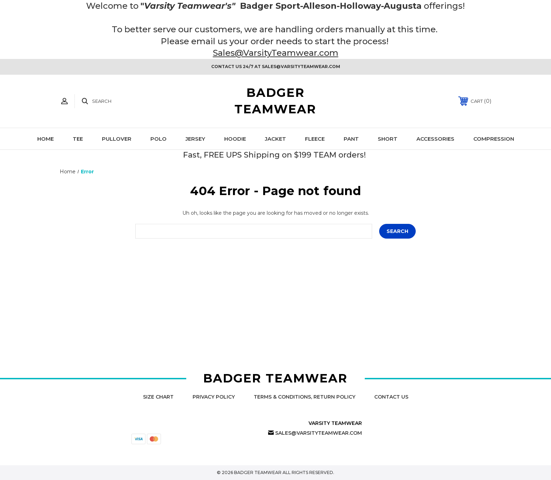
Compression (493, 138)
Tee (78, 138)
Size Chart (158, 397)
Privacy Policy (214, 397)
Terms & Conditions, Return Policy (304, 397)
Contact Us (391, 397)
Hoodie (235, 138)
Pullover (116, 138)
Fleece (315, 138)
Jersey (195, 138)
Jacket (275, 138)
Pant (351, 138)
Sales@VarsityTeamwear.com (275, 53)
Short (387, 138)
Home (45, 138)
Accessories (435, 138)
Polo (158, 138)
